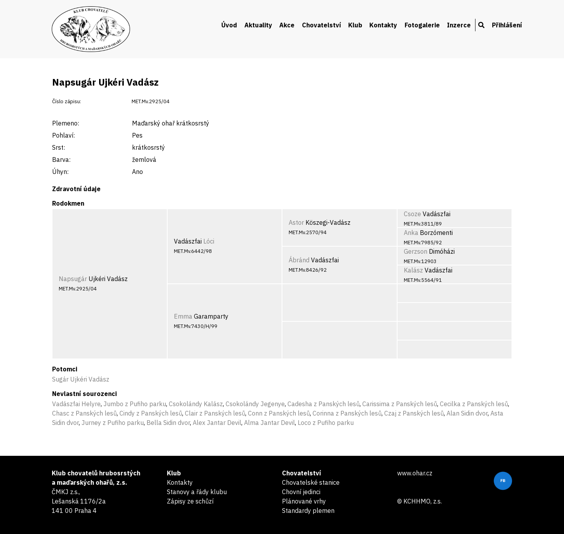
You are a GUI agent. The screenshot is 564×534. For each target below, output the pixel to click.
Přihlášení (507, 25)
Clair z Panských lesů (215, 413)
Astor (296, 222)
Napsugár (73, 279)
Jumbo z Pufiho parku (134, 404)
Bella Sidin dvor (168, 422)
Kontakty (383, 25)
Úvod (229, 25)
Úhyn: (60, 172)
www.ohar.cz (414, 473)
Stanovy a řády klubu (197, 492)
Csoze (412, 214)
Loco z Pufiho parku (326, 422)
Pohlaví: (63, 135)
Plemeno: (65, 123)
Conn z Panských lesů (279, 413)
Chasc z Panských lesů (84, 413)
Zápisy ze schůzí (190, 501)
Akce (287, 25)
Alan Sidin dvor (467, 413)
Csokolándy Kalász (196, 404)
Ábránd (299, 260)
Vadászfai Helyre (76, 404)
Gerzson (415, 251)
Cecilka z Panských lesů (474, 404)
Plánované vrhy (304, 501)
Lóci (208, 241)
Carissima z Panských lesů (399, 404)
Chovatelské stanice (311, 482)
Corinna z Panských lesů (347, 413)
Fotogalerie (422, 25)
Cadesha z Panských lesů (323, 404)
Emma (183, 316)
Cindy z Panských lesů (150, 413)
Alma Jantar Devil (269, 422)
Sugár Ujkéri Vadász (80, 379)
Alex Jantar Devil (217, 422)
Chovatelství (321, 25)
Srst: (58, 147)
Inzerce (459, 25)
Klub (355, 25)
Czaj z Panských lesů (414, 413)
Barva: (61, 159)
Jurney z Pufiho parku (112, 422)
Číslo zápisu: (66, 101)
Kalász (413, 270)
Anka (411, 233)
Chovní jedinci (301, 492)
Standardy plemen (308, 510)
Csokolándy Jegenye (255, 404)
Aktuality (258, 25)
